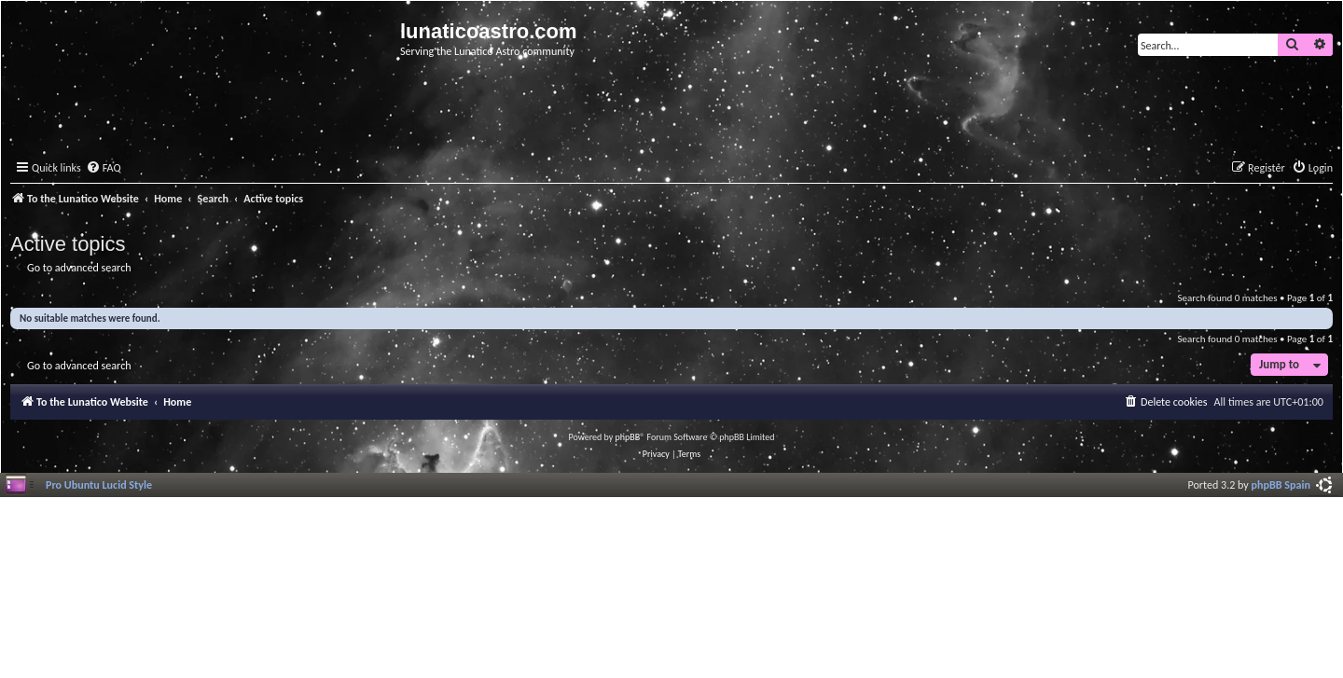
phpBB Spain (1281, 484)
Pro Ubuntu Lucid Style (99, 484)
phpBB (628, 437)
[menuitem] (103, 168)
